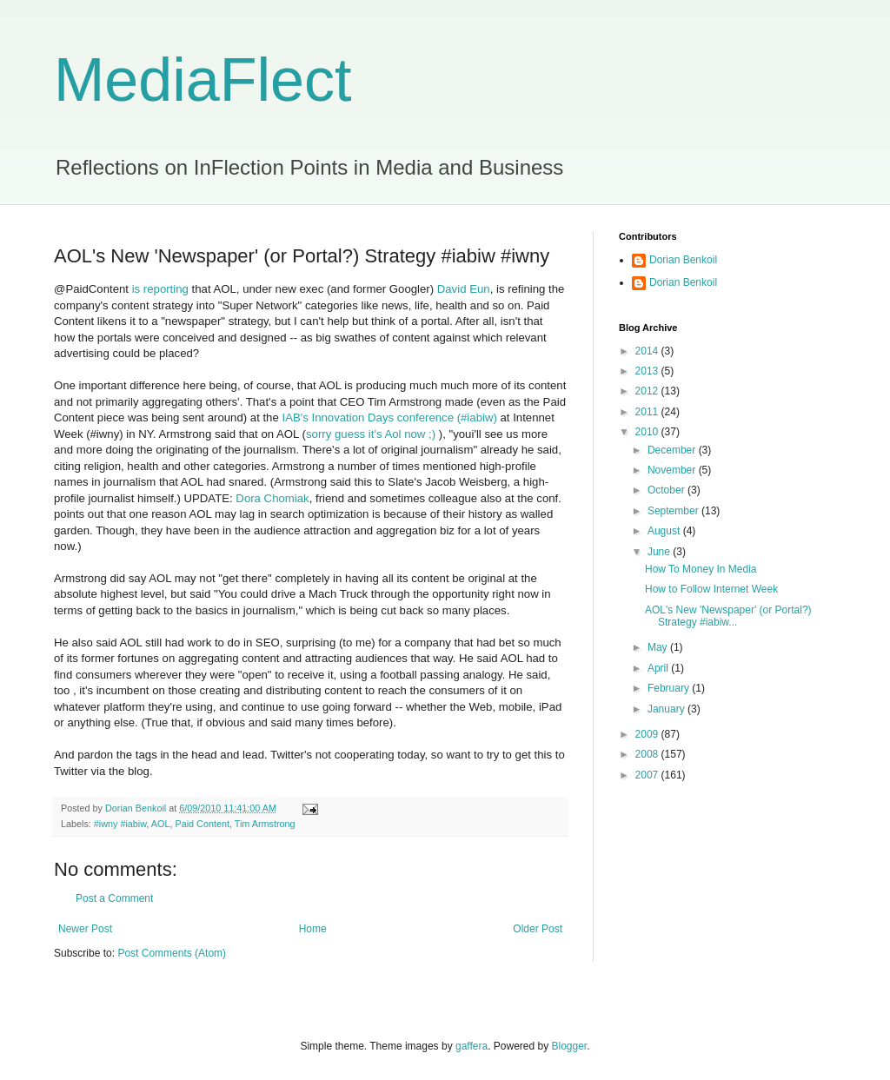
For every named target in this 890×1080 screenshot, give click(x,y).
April (659, 668)
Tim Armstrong (265, 823)
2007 (648, 775)
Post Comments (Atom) (171, 953)
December (673, 450)
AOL (160, 823)
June (660, 552)
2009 (648, 734)
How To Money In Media (701, 569)
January (667, 709)
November (673, 470)
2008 (648, 754)
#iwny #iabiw (120, 823)
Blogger (570, 1046)
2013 (648, 371)
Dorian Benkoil (683, 260)
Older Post (537, 929)
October (667, 490)
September (674, 511)
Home (313, 929)
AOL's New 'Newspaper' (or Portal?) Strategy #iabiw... (728, 616)
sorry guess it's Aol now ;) (370, 434)
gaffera (471, 1046)
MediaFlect (202, 80)
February (670, 688)
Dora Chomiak (272, 498)
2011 (648, 412)
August (665, 531)
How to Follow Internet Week (711, 589)
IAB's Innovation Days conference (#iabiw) (389, 417)
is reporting (162, 288)
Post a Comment (114, 898)
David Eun (463, 288)
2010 (648, 432)
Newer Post (85, 929)
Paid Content (202, 823)
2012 (648, 391)
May (659, 647)
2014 (648, 351)
